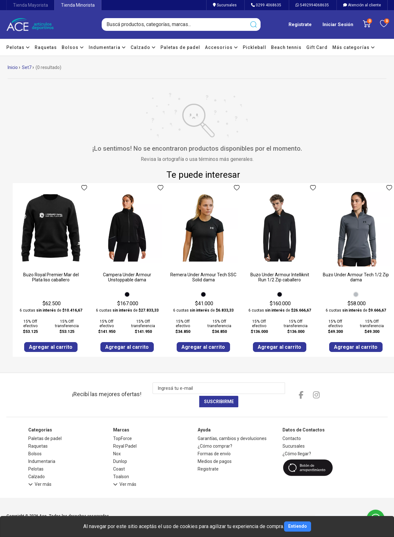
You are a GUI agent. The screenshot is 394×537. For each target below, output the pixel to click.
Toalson (121, 464)
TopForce (122, 425)
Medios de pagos (215, 448)
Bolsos (73, 47)
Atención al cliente (362, 5)
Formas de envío (214, 441)
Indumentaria (107, 47)
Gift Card (317, 47)
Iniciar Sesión (338, 24)
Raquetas (46, 47)
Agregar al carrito (51, 347)
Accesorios (221, 47)
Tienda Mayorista (30, 5)
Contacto (291, 425)
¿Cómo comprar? (215, 433)
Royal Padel (125, 433)
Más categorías (353, 47)
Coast (119, 456)
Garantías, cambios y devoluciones (232, 425)
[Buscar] (253, 24)
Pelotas (18, 47)
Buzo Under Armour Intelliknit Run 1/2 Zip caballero (279, 277)
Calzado (143, 47)
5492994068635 (312, 5)
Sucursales (225, 5)
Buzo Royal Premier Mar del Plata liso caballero (51, 277)
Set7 (26, 67)
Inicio (13, 67)
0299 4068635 (266, 5)
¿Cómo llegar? (296, 441)
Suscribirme (282, 388)
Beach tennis (286, 47)
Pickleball (254, 47)
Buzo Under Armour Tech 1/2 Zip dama (356, 277)
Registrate (300, 24)
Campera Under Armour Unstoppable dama (127, 277)
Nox (117, 441)
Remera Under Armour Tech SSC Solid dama (203, 277)
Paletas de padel (180, 47)
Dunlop (120, 448)
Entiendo (297, 526)
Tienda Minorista (78, 5)
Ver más (39, 472)
